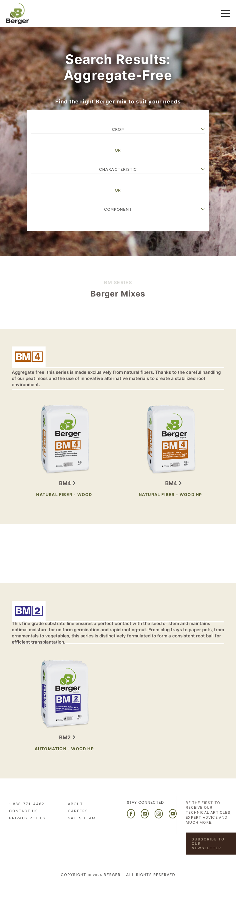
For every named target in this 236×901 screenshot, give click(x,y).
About (75, 804)
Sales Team (82, 818)
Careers (78, 811)
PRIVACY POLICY (27, 818)
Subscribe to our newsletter (208, 843)
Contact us (23, 811)
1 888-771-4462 (26, 804)
